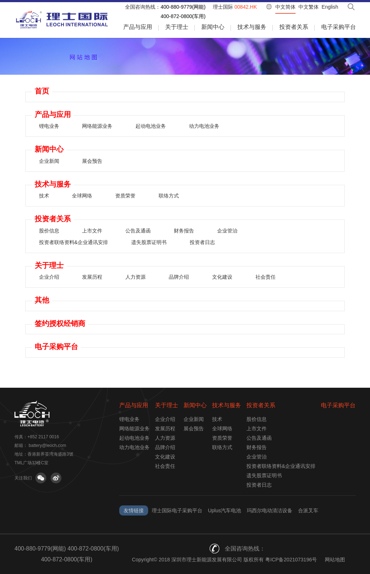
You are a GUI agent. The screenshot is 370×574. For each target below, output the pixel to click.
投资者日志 (202, 242)
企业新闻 (49, 161)
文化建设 (222, 277)
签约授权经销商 (60, 323)
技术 (44, 196)
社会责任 (265, 277)
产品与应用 (137, 27)
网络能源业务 (97, 126)
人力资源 (135, 277)
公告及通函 (138, 231)
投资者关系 (293, 27)
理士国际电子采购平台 (177, 510)
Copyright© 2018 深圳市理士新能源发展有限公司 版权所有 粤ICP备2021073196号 (224, 559)
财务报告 (184, 231)
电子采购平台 (338, 27)
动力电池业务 (204, 126)
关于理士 (176, 27)
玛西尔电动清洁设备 (269, 510)
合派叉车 (308, 510)
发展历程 (92, 277)
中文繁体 (308, 7)
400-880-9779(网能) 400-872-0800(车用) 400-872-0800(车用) (66, 553)
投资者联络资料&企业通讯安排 (73, 242)
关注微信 (40, 478)
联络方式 (169, 196)
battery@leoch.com (47, 445)
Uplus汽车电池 (224, 510)
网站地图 (335, 559)
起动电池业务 (150, 126)
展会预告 (92, 161)
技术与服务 (251, 27)
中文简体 (285, 7)
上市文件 (92, 231)
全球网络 (82, 196)
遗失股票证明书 (149, 242)
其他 (42, 300)
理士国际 (235, 7)
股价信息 (49, 231)
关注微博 (56, 478)
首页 (42, 91)
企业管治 (227, 231)
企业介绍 (49, 277)
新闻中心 (212, 27)
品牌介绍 (179, 277)
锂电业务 (49, 126)
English (330, 7)
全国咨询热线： (142, 7)
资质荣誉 (125, 196)
